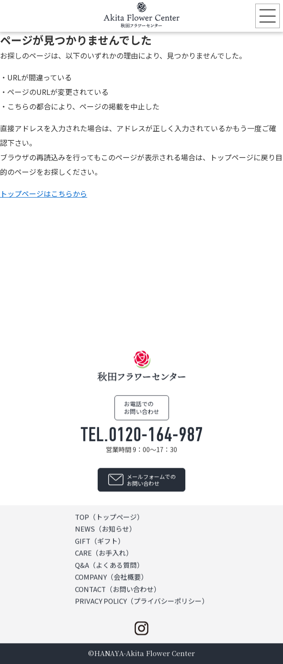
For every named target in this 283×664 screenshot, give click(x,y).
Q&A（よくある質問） (109, 565)
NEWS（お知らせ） (105, 529)
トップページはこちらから (43, 193)
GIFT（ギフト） (99, 540)
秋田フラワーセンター (142, 15)
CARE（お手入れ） (104, 553)
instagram (142, 628)
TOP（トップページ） (109, 516)
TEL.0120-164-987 (141, 434)
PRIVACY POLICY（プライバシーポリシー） (142, 601)
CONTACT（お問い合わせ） (117, 589)
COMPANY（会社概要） (111, 577)
